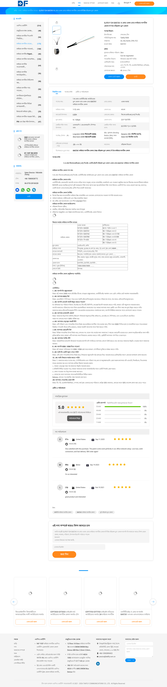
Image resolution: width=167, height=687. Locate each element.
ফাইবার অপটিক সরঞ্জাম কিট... (29, 117)
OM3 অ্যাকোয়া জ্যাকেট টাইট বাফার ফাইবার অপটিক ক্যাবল (32, 139)
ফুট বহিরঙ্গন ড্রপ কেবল (106, 512)
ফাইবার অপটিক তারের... (29, 44)
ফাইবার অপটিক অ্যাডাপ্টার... (29, 59)
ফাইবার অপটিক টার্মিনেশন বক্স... (29, 81)
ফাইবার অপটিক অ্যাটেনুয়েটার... (29, 73)
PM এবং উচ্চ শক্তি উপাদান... (29, 122)
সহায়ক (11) (72, 444)
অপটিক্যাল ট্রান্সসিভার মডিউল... (29, 97)
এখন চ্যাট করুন (144, 3)
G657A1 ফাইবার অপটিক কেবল (86, 512)
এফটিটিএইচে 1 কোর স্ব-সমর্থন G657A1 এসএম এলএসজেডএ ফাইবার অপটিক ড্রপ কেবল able (135, 614)
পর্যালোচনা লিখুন (74, 418)
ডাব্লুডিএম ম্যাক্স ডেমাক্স (72, 639)
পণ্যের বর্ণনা (68, 92)
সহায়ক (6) (72, 469)
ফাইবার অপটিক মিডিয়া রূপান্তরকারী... (29, 105)
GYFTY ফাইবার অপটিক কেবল (62, 512)
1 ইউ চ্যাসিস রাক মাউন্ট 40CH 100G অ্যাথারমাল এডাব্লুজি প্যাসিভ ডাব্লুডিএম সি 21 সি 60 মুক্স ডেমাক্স (78, 658)
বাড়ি (15, 644)
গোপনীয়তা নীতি (19, 663)
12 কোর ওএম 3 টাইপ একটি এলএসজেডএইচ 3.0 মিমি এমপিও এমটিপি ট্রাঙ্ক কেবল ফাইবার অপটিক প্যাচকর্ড (48, 669)
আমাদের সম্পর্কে (19, 650)
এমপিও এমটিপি (29, 25)
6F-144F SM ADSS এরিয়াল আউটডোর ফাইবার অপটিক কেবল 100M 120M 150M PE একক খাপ (32, 155)
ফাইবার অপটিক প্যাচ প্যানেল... (29, 89)
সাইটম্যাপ (17, 657)
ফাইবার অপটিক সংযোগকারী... (29, 65)
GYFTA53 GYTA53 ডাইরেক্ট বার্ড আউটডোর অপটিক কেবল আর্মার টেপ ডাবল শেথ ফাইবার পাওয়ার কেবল (64, 614)
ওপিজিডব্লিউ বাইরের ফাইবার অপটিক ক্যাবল (31, 146)
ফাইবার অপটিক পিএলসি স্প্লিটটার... (29, 37)
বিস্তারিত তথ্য (56, 92)
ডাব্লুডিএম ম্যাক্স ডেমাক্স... (29, 31)
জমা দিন (64, 554)
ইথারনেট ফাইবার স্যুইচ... (29, 111)
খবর (15, 653)
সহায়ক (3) (72, 492)
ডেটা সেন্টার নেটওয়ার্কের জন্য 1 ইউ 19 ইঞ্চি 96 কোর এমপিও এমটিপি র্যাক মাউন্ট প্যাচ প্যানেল (48, 658)
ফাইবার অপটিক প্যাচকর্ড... (29, 49)
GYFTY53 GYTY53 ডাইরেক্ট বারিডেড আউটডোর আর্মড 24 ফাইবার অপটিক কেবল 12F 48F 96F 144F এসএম (99, 614)
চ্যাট (28, 196)
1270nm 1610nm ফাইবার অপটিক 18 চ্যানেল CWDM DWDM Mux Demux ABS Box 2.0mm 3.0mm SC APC (78, 647)
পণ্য (15, 647)
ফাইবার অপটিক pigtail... (29, 54)
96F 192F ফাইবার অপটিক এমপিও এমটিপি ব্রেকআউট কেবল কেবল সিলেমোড (48, 647)
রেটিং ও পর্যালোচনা (82, 92)
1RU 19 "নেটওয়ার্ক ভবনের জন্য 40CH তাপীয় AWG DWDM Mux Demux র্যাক (78, 668)
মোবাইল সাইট (18, 660)
